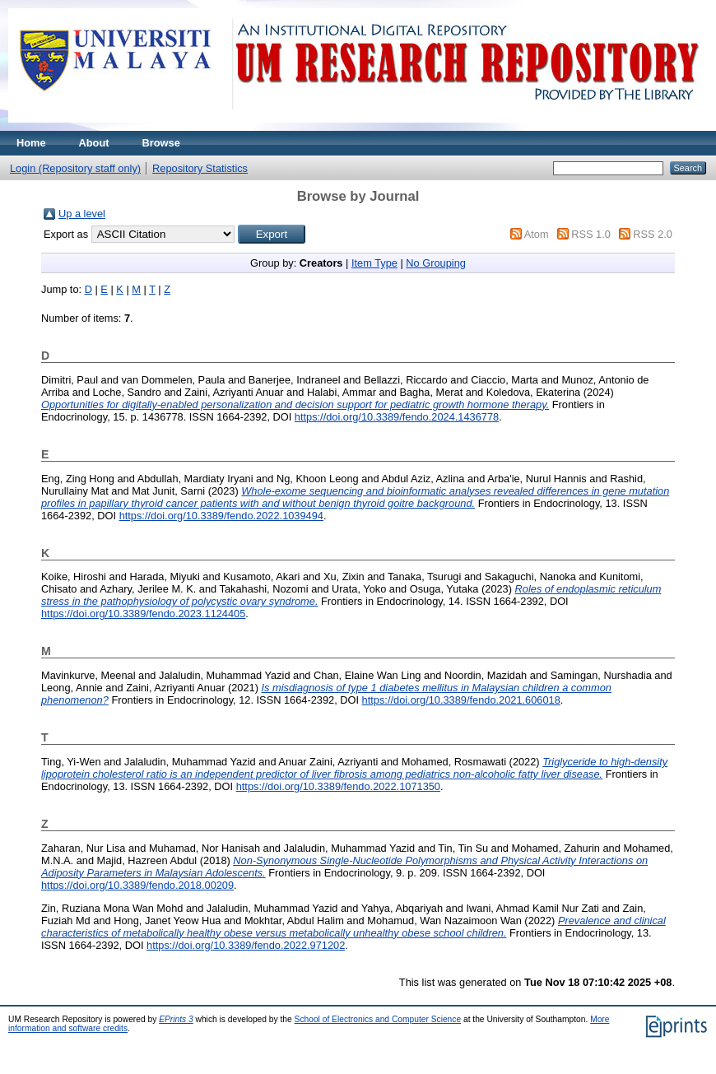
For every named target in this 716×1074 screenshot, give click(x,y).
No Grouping (436, 263)
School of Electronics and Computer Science (378, 1019)
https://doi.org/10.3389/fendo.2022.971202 (245, 945)
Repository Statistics (200, 168)
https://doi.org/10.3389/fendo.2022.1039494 (221, 515)
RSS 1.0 (591, 234)
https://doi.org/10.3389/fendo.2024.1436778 (397, 417)
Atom (536, 234)
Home (31, 143)
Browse (161, 143)
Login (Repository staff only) (75, 168)
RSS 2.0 (652, 234)
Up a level (81, 213)
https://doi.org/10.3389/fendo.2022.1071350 (338, 786)
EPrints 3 (176, 1019)
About (94, 143)
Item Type (374, 263)
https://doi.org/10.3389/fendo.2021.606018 (461, 700)
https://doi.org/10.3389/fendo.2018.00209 (137, 885)
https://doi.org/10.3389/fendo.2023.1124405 (143, 613)
